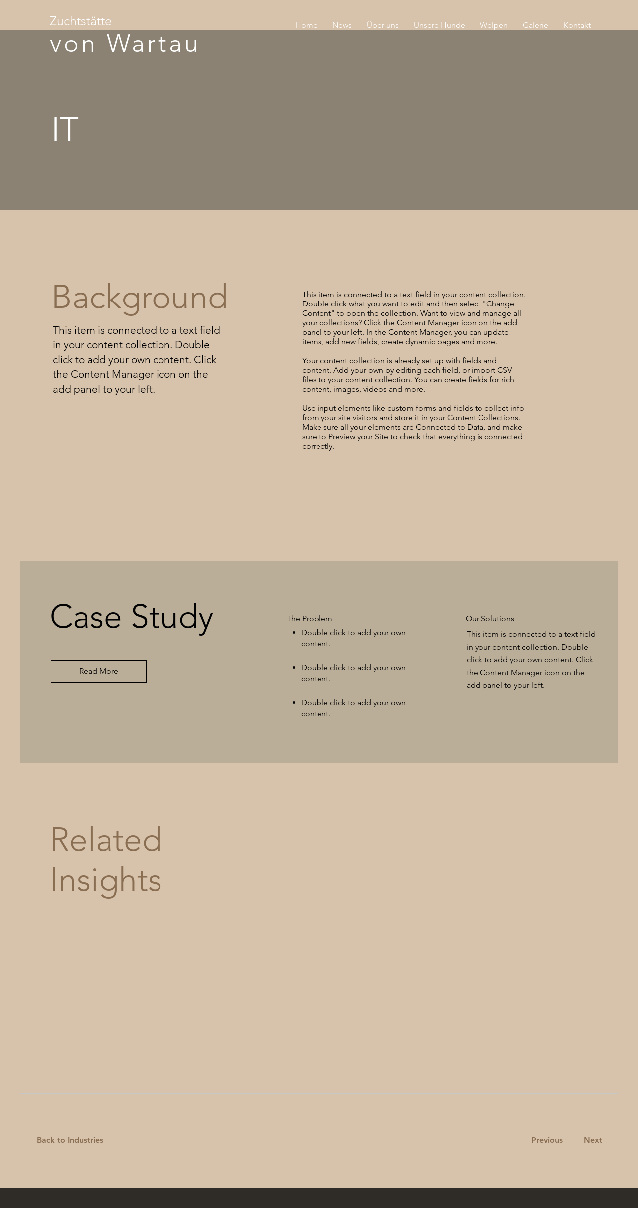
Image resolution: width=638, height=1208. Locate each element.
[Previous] (546, 1140)
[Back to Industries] (76, 1140)
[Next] (591, 1140)
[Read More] (99, 671)
